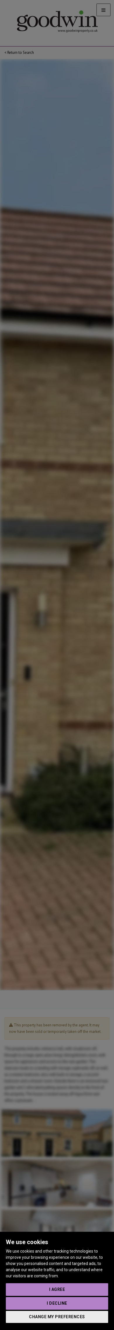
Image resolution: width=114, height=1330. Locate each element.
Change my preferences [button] (57, 1316)
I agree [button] (57, 1289)
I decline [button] (57, 1303)
